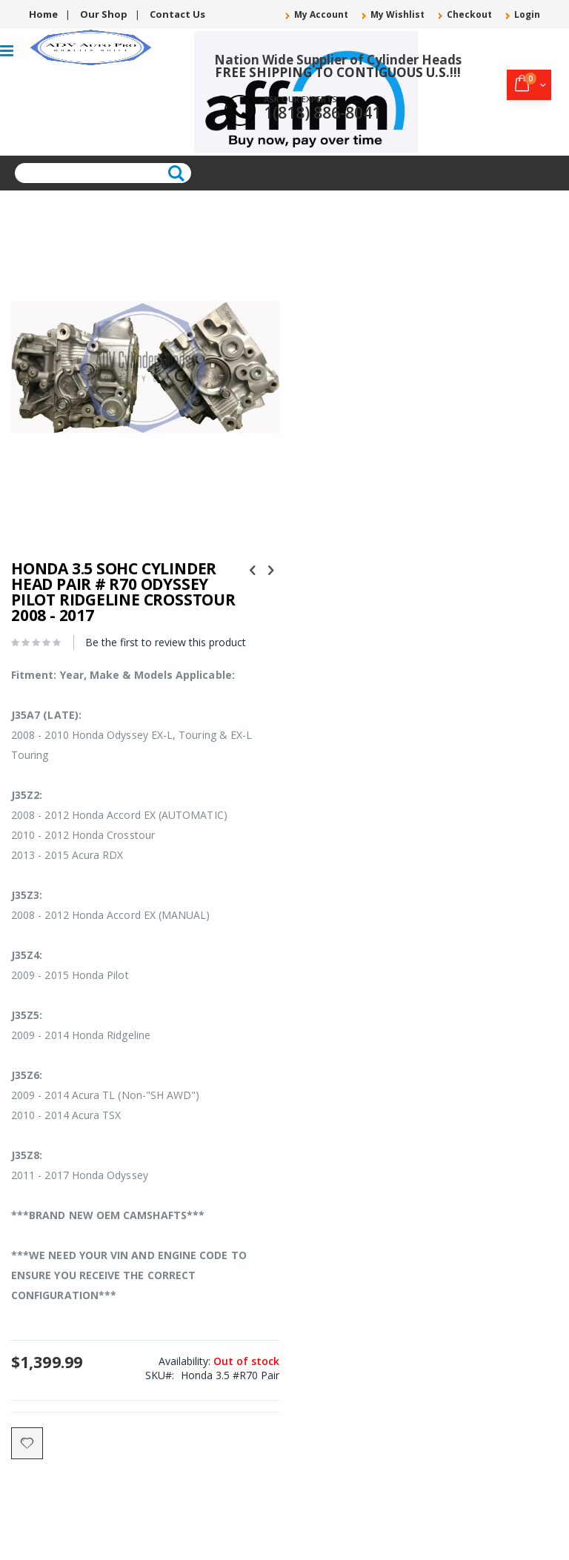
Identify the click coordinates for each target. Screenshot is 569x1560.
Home (43, 14)
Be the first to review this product (165, 642)
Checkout (469, 15)
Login (527, 15)
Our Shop (103, 14)
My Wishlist (397, 15)
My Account (321, 15)
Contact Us (177, 14)
